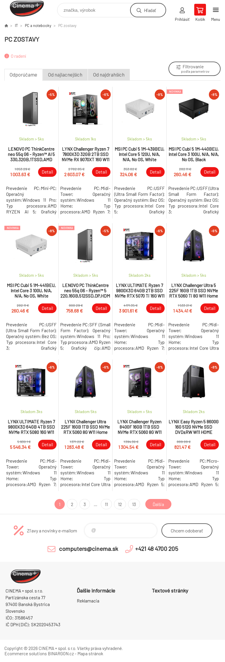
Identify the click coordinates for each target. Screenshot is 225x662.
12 (119, 504)
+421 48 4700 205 (156, 548)
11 (105, 504)
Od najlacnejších (65, 74)
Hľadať (150, 10)
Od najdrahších (109, 74)
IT (16, 25)
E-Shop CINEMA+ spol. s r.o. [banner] (30, 8)
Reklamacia (88, 600)
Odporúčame (23, 74)
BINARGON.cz (61, 653)
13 (133, 504)
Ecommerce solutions (25, 653)
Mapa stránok (90, 653)
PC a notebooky (38, 25)
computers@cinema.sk (88, 548)
